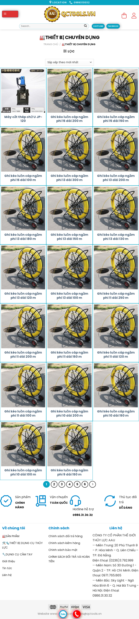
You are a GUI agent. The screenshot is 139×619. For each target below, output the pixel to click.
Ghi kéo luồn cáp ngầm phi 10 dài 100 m (23, 472)
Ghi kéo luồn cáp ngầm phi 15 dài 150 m (116, 119)
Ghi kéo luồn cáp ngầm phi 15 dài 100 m (23, 178)
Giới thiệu (8, 561)
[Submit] (85, 26)
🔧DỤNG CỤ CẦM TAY (17, 554)
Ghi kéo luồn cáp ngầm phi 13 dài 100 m (69, 296)
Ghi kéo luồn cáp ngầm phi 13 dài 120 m (23, 296)
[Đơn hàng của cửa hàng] (69, 62)
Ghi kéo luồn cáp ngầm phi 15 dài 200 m (69, 119)
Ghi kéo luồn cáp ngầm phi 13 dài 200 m (116, 178)
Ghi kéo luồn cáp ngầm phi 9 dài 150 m (69, 472)
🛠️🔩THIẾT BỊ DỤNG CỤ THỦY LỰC (22, 545)
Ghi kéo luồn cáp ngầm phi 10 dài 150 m (116, 414)
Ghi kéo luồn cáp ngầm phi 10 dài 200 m (69, 414)
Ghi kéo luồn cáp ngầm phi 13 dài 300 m (69, 178)
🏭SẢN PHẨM (10, 536)
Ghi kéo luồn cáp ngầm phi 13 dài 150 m (69, 237)
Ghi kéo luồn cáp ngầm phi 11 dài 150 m (69, 355)
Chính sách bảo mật (62, 550)
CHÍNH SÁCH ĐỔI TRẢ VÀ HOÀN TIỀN (69, 559)
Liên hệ (7, 575)
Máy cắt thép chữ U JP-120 (23, 119)
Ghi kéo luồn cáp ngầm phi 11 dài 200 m (23, 355)
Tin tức (7, 568)
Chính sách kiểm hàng (64, 543)
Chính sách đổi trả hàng (65, 536)
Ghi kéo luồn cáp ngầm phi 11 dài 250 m (116, 296)
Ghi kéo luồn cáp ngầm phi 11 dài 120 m (116, 355)
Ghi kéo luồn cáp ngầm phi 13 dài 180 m (23, 237)
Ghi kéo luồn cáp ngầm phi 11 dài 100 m (23, 414)
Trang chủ (51, 44)
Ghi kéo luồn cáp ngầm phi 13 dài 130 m (116, 237)
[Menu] (10, 14)
